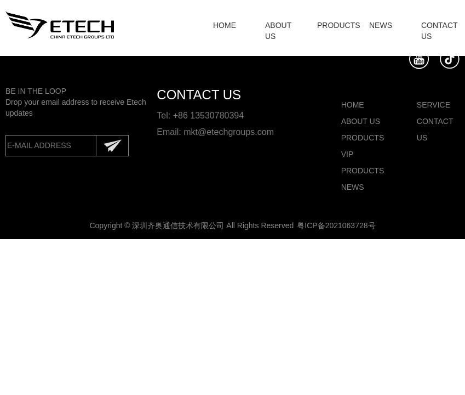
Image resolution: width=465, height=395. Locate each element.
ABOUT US (360, 121)
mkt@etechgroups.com (228, 132)
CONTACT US (435, 129)
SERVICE (433, 104)
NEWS (380, 25)
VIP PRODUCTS (362, 162)
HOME (224, 25)
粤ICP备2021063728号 (336, 225)
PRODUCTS (338, 25)
